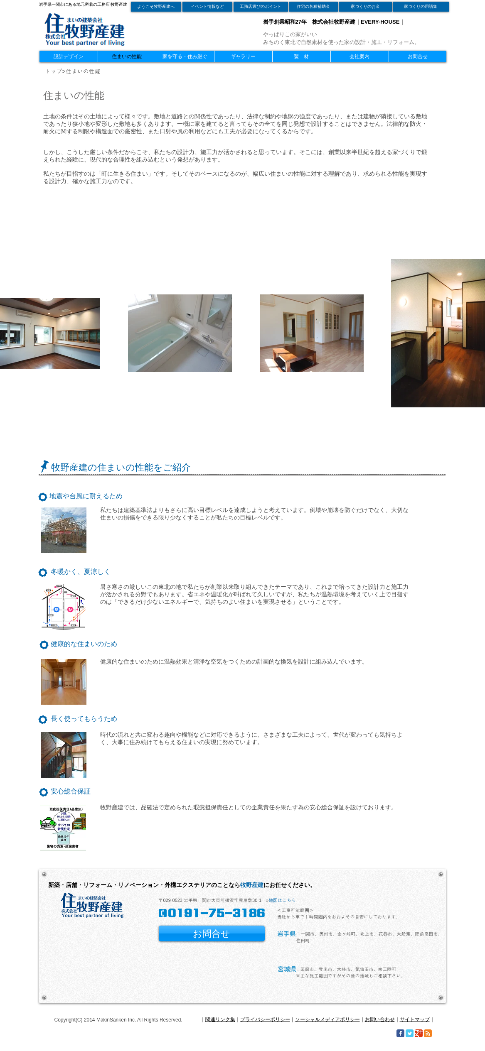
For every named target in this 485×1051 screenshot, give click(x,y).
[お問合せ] (212, 933)
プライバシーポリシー (265, 1019)
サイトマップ (415, 1019)
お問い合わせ (380, 1019)
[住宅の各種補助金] (313, 7)
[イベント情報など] (207, 7)
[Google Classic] (419, 1033)
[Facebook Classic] (400, 1033)
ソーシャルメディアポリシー (327, 1019)
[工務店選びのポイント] (261, 7)
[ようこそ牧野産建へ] (156, 7)
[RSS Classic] (428, 1033)
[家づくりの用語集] (421, 7)
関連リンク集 (220, 1019)
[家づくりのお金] (365, 7)
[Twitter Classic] (410, 1033)
